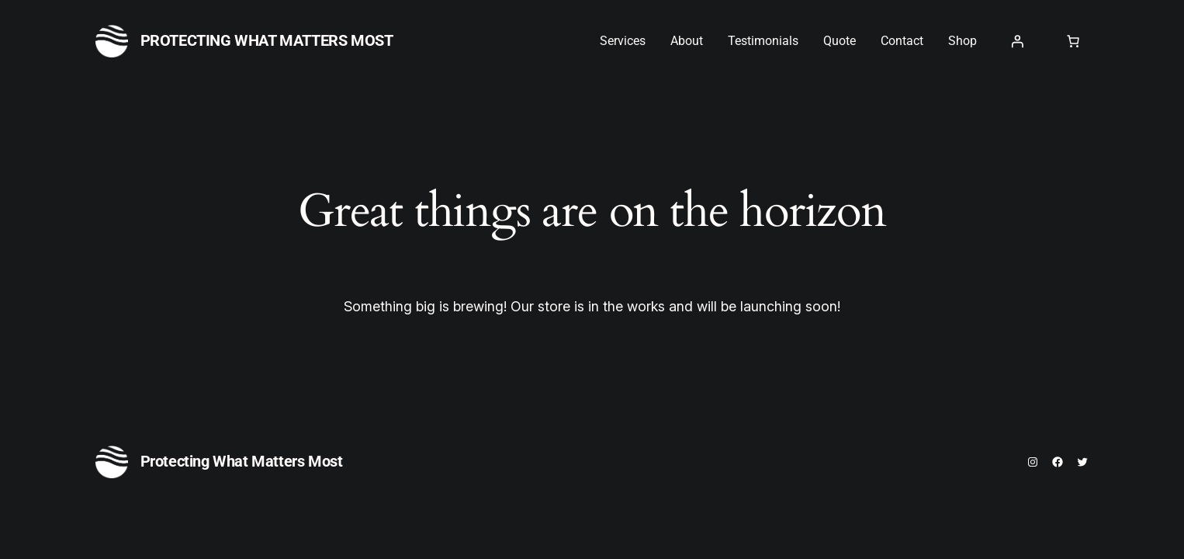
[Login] (1017, 41)
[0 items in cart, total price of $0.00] (1073, 41)
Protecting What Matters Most (266, 40)
